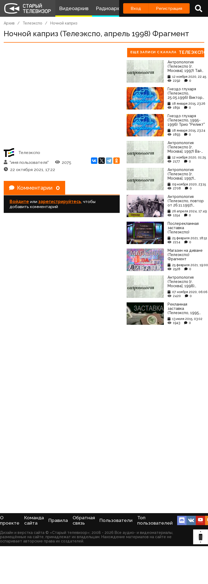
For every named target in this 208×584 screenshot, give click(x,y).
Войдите (19, 201)
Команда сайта (34, 520)
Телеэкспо (32, 23)
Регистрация (169, 8)
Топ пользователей (155, 520)
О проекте (9, 520)
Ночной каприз (63, 23)
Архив (9, 23)
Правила (58, 520)
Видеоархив (74, 8)
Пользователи (115, 520)
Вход (136, 8)
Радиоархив (110, 8)
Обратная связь (84, 520)
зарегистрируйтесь (59, 201)
